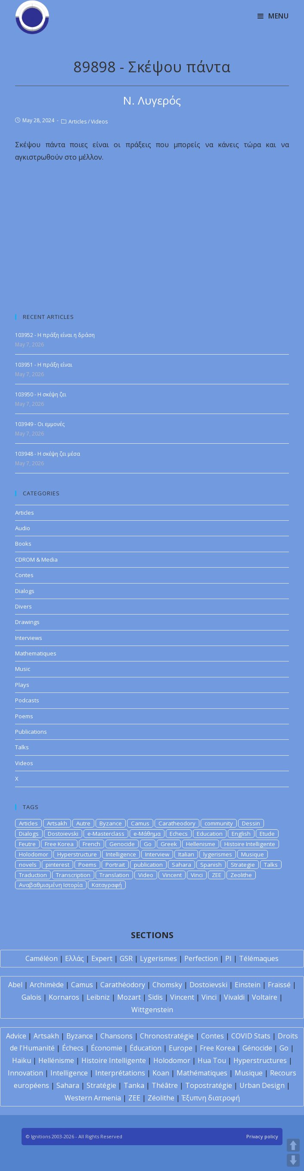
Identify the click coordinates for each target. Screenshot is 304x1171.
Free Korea (59, 844)
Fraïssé (279, 984)
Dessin (251, 823)
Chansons (116, 1036)
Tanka (134, 1085)
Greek (169, 844)
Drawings (27, 622)
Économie (106, 1048)
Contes (24, 575)
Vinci (197, 875)
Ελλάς (74, 958)
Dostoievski (63, 833)
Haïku (21, 1060)
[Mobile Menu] (273, 16)
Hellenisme (200, 844)
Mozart (129, 997)
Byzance (110, 823)
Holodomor (33, 854)
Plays (22, 685)
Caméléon (41, 958)
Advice (16, 1036)
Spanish (211, 864)
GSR (126, 958)
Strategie (243, 864)
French (91, 844)
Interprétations (120, 1073)
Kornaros (64, 997)
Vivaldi (234, 997)
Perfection (201, 958)
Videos (99, 121)
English (241, 833)
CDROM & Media (36, 559)
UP (293, 1145)
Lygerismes (158, 958)
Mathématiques (202, 1073)
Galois (31, 997)
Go (148, 844)
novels (28, 864)
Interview (157, 854)
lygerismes (217, 854)
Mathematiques (35, 653)
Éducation (145, 1048)
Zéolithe (161, 1098)
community (219, 823)
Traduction (33, 875)
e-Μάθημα (147, 833)
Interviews (28, 638)
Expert (101, 958)
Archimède (47, 984)
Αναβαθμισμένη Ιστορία (51, 885)
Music (22, 669)
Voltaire (264, 997)
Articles (77, 121)
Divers (23, 606)
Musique (252, 854)
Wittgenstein (152, 1009)
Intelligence (121, 854)
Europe (180, 1048)
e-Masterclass (105, 833)
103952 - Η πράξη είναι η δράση (55, 335)
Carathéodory (122, 984)
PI (228, 958)
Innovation (25, 1073)
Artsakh (57, 823)
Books (23, 543)
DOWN (293, 1160)
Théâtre (165, 1085)
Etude (267, 833)
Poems (24, 716)
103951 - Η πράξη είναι (43, 364)
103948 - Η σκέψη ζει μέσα (47, 453)
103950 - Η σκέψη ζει (40, 394)
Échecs (73, 1048)
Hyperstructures (260, 1060)
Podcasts (27, 700)
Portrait (115, 864)
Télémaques (259, 958)
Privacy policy (262, 1136)
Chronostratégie (167, 1036)
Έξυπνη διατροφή (211, 1098)
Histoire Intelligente (249, 844)
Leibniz (98, 997)
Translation (114, 875)
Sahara (181, 864)
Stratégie (101, 1085)
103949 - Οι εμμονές (40, 424)
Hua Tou (212, 1060)
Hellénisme (56, 1060)
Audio (22, 528)
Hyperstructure (77, 854)
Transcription (73, 875)
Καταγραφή (107, 885)
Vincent (172, 875)
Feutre (27, 844)
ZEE (216, 875)
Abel (15, 984)
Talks (22, 747)
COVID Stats (250, 1036)
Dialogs (24, 591)
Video (145, 875)
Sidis (155, 997)
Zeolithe (241, 875)
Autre (83, 823)
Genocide (122, 844)
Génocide (257, 1048)
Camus (140, 823)
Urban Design (262, 1085)
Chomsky (167, 984)
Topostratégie (208, 1085)
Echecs (179, 833)
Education (210, 833)
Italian (186, 854)
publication (148, 864)
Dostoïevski (208, 984)
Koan (160, 1073)
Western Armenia (93, 1098)
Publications (31, 731)
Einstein (248, 984)
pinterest (57, 864)
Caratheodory (176, 823)
